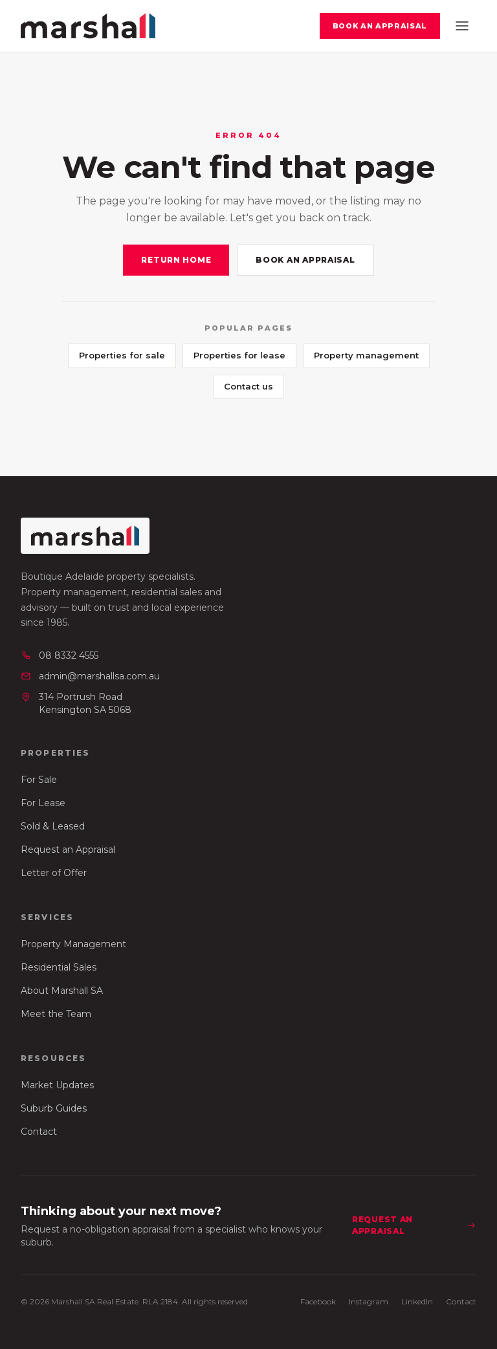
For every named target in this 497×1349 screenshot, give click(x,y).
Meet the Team (56, 1014)
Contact (39, 1131)
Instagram (368, 1301)
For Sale (39, 779)
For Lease (43, 803)
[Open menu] (462, 26)
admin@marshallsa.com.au (90, 676)
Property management (366, 355)
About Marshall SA (62, 990)
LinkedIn (417, 1301)
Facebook (318, 1301)
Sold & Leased (53, 826)
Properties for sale (122, 355)
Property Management (73, 944)
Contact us (248, 386)
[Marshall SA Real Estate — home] (88, 26)
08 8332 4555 (59, 655)
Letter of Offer (54, 873)
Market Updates (57, 1085)
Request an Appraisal (68, 849)
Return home (176, 260)
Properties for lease (239, 355)
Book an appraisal (380, 25)
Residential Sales (58, 967)
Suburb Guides (54, 1108)
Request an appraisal (414, 1225)
